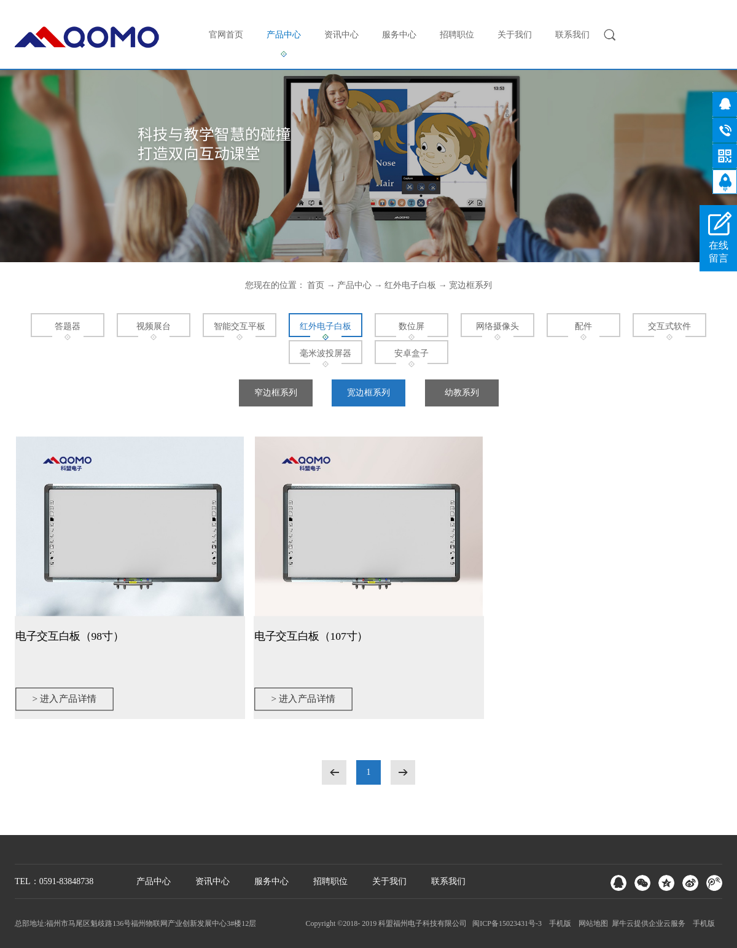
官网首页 (226, 34)
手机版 (558, 923)
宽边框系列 (470, 285)
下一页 (403, 772)
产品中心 (354, 285)
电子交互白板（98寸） (69, 636)
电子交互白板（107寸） (311, 636)
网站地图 (591, 923)
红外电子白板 (410, 285)
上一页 (334, 772)
